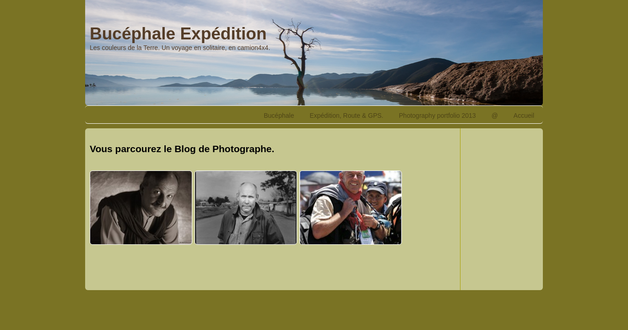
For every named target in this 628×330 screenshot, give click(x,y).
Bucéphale (279, 115)
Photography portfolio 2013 (437, 115)
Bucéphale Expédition (178, 33)
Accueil (524, 115)
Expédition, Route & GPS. (346, 115)
